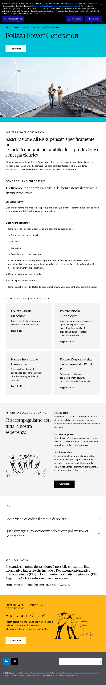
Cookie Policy (50, 673)
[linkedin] (6, 661)
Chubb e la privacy (37, 673)
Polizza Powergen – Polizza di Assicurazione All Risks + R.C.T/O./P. (38, 585)
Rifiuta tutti (93, 19)
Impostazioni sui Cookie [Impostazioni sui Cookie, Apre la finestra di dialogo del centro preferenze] (13, 19)
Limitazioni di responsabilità (83, 673)
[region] (53, 12)
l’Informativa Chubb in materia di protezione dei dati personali (55, 6)
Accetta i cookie (74, 19)
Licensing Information (64, 673)
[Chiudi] (102, 4)
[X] (14, 661)
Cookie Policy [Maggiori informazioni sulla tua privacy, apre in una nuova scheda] (39, 14)
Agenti (96, 673)
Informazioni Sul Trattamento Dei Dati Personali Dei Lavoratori (55, 675)
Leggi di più (18, 331)
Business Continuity (10, 675)
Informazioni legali (25, 675)
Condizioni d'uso (23, 673)
